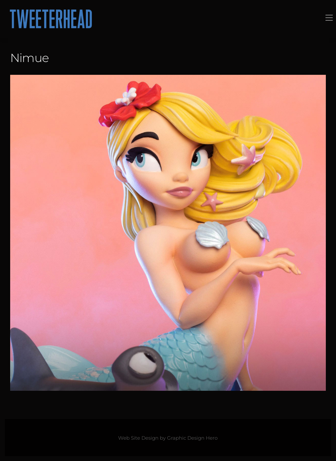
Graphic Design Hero (192, 438)
